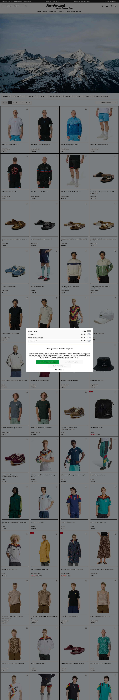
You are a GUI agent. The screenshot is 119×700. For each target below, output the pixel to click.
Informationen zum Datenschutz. (67, 358)
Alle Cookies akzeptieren (48, 362)
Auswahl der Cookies (59, 366)
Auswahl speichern (71, 362)
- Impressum (59, 369)
